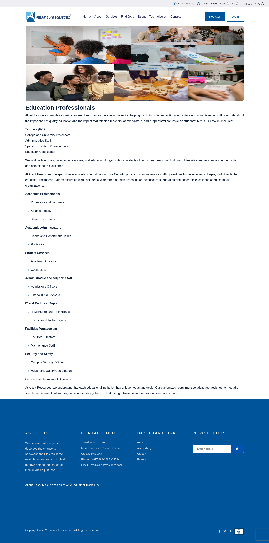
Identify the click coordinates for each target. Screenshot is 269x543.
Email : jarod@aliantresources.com (101, 464)
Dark (232, 3)
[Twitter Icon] (224, 531)
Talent (142, 16)
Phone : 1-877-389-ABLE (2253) (100, 459)
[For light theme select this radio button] (237, 3)
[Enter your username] (218, 449)
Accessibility (144, 448)
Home (87, 16)
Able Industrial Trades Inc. (83, 485)
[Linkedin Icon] (229, 531)
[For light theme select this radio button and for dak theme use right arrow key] (228, 3)
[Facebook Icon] (219, 531)
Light (222, 3)
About (98, 16)
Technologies (158, 16)
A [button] (255, 4)
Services (111, 16)
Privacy (141, 459)
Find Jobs (127, 16)
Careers (142, 453)
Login (235, 16)
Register (214, 16)
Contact (175, 16)
